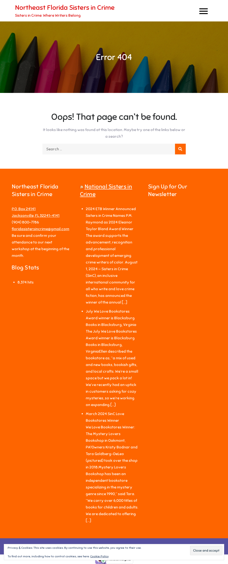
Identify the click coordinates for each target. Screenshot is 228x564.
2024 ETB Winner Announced (111, 209)
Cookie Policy (99, 556)
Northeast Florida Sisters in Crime (65, 7)
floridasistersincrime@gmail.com (40, 229)
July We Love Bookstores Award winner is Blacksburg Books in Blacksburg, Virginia (111, 318)
